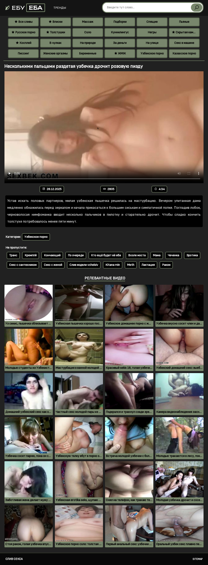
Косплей (23, 43)
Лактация (148, 265)
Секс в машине (184, 43)
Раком (166, 265)
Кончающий (52, 255)
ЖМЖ (120, 53)
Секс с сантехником (23, 265)
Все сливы (23, 22)
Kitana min (112, 265)
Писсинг (23, 53)
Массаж (87, 22)
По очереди (76, 255)
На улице (152, 43)
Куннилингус (120, 32)
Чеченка (173, 255)
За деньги (120, 43)
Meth (130, 265)
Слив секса (14, 559)
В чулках (55, 43)
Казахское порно (184, 53)
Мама (156, 255)
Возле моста (137, 255)
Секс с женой (53, 265)
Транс (13, 255)
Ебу (25, 7)
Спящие (152, 22)
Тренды (59, 8)
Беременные (87, 53)
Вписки (55, 22)
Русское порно (23, 32)
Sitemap (198, 559)
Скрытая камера (185, 32)
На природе (88, 43)
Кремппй (31, 255)
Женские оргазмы (55, 53)
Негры (152, 32)
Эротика (192, 255)
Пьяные (184, 22)
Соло (87, 32)
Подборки (120, 22)
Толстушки (55, 32)
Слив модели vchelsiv (83, 265)
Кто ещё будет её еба (106, 255)
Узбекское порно (152, 53)
